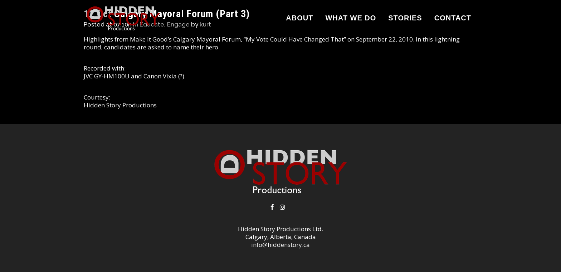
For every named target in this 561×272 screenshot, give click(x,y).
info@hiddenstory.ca (280, 245)
